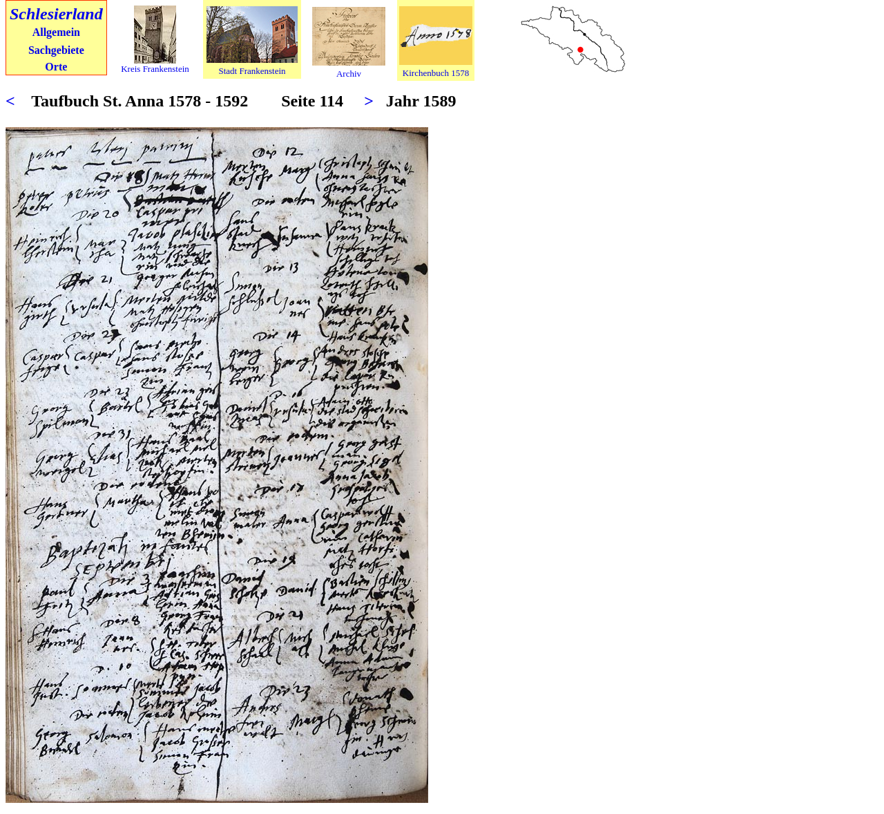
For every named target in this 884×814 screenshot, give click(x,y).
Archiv (348, 73)
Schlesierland (56, 14)
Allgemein (56, 32)
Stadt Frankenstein (251, 71)
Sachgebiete (56, 50)
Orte (56, 67)
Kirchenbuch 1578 (436, 73)
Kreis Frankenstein (155, 69)
